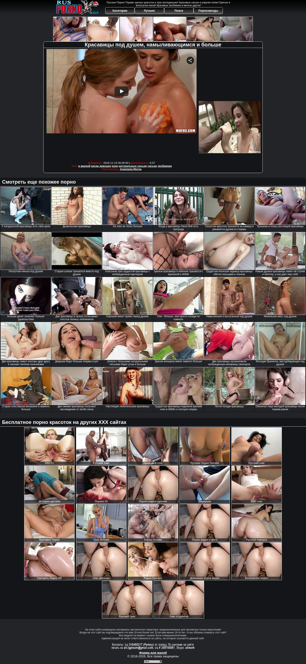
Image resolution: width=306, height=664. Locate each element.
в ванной (84, 166)
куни (115, 166)
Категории (120, 10)
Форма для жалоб (153, 652)
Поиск (178, 10)
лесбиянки (165, 166)
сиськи (152, 166)
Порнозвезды (208, 10)
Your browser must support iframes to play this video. (121, 104)
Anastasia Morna (131, 169)
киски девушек (101, 166)
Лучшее (149, 10)
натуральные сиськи (133, 166)
